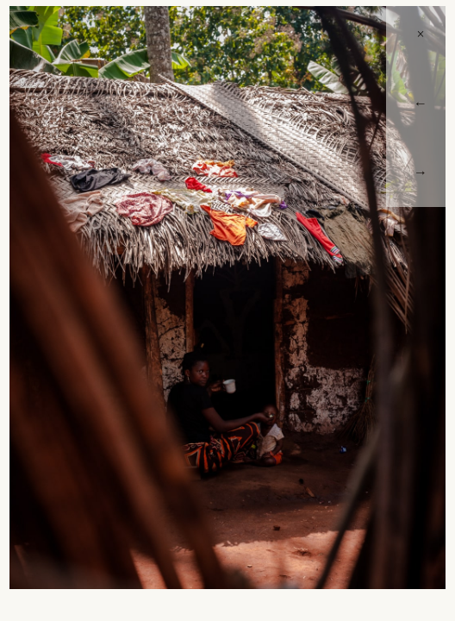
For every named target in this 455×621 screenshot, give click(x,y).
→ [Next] (420, 172)
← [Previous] (420, 103)
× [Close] (420, 34)
